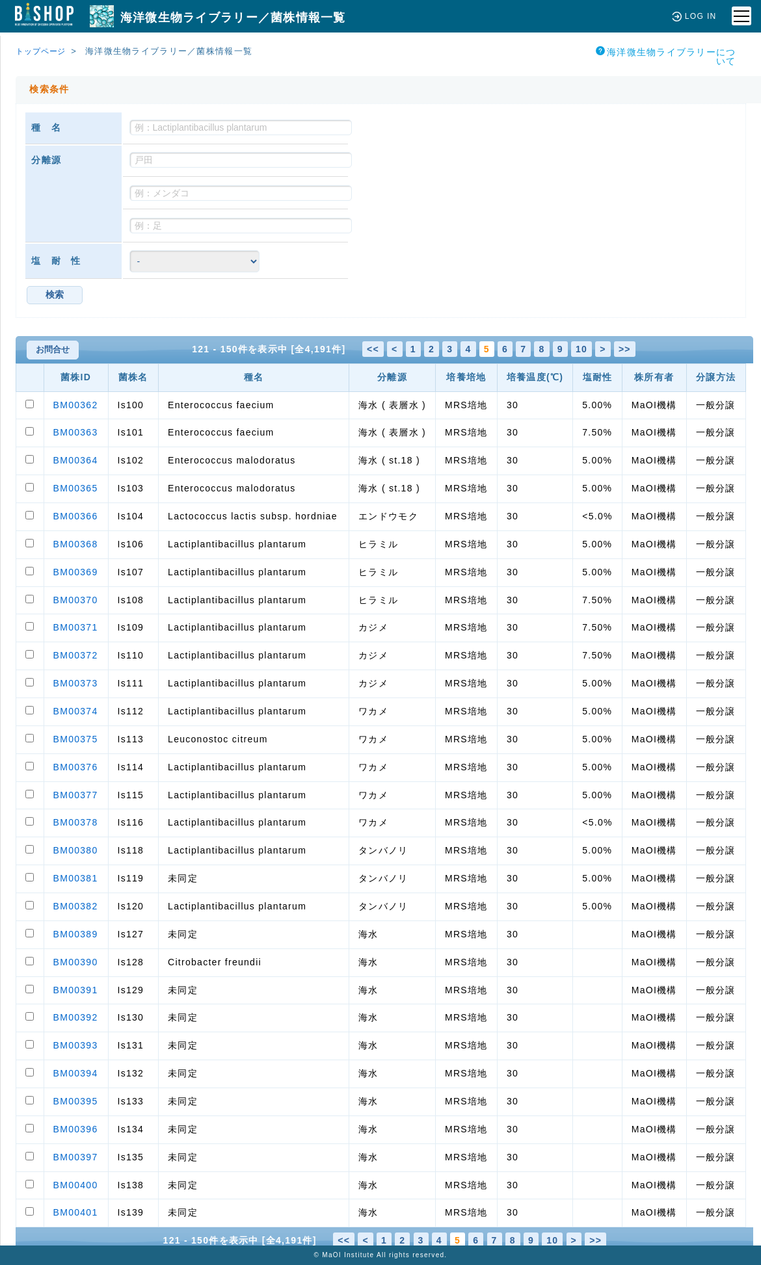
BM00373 (75, 683)
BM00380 (75, 850)
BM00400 (75, 1185)
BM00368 (75, 544)
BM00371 (75, 627)
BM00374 (75, 711)
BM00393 (75, 1045)
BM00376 (75, 767)
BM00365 (75, 488)
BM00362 (75, 405)
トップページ (44, 51)
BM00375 (75, 739)
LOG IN (693, 16)
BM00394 (75, 1073)
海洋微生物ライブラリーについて (666, 56)
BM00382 (75, 906)
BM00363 (75, 432)
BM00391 (75, 990)
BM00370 (75, 600)
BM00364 (75, 460)
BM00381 (75, 878)
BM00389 (75, 934)
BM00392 (75, 1017)
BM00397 (75, 1157)
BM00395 (75, 1101)
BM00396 (75, 1129)
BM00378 (75, 822)
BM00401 (75, 1212)
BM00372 (75, 655)
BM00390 (75, 962)
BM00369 (75, 572)
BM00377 (75, 795)
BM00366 (75, 516)
